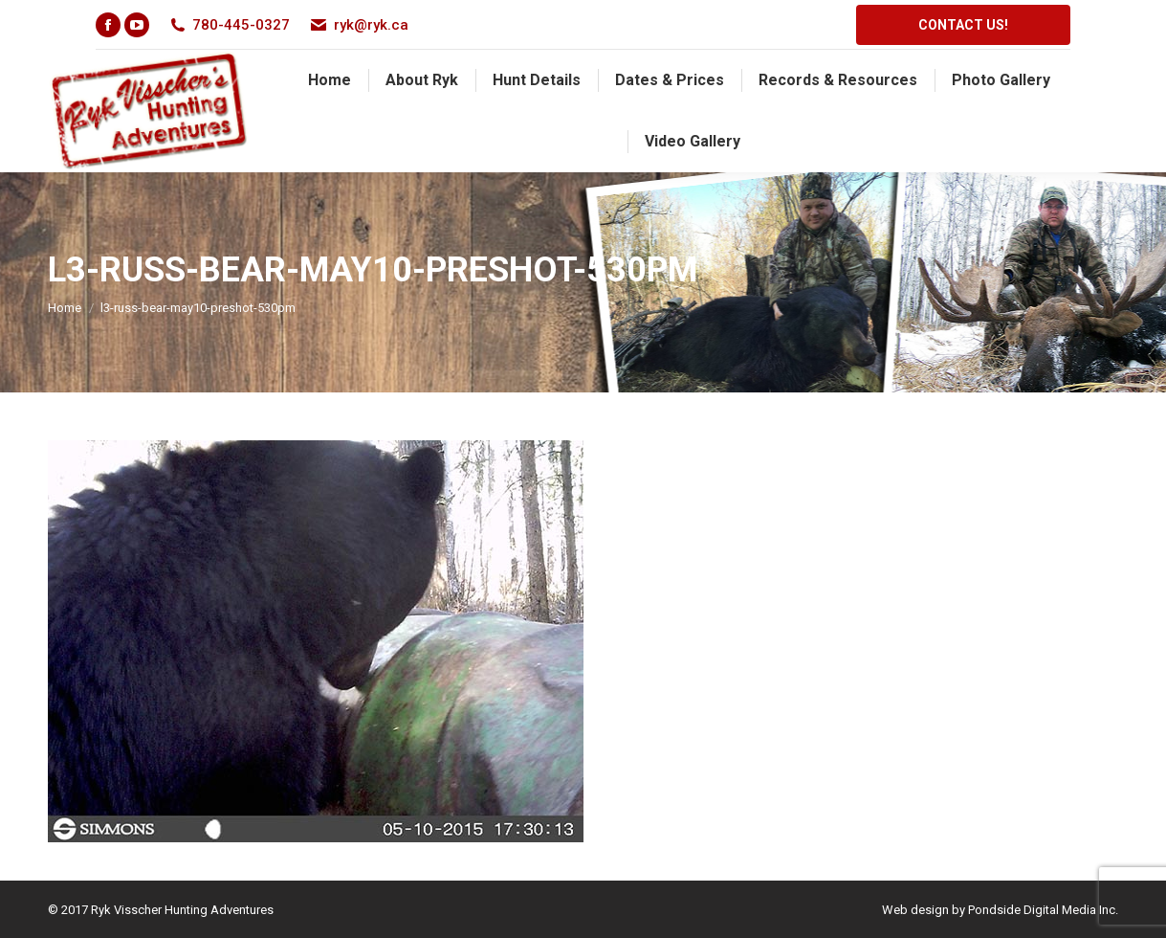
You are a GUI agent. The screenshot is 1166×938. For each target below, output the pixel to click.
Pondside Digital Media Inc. (1043, 910)
